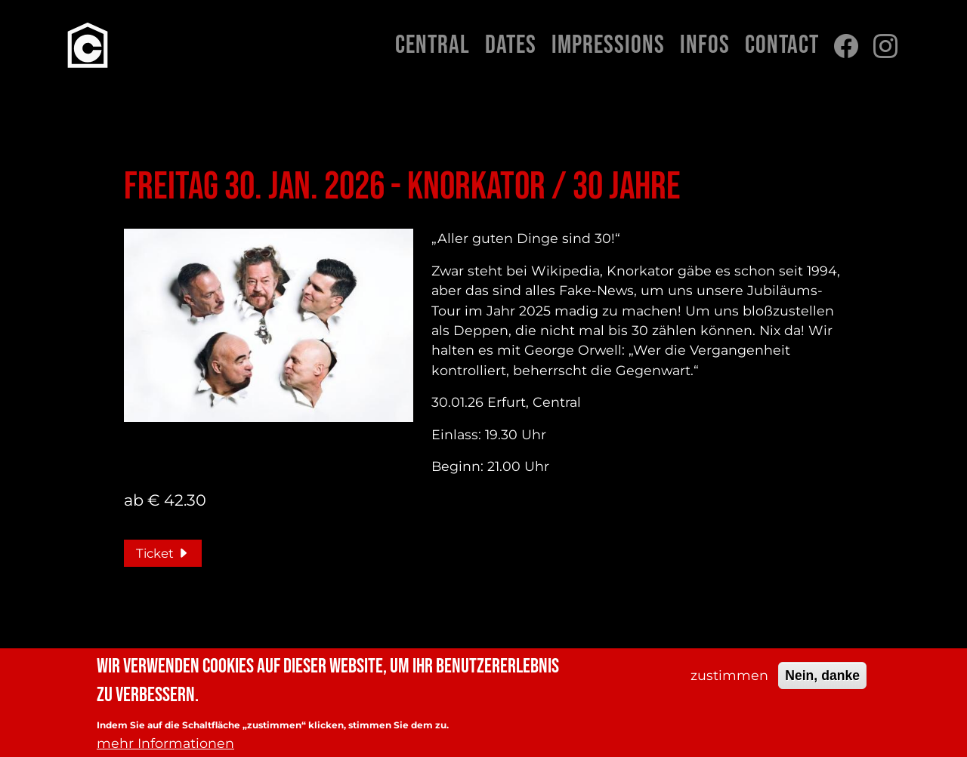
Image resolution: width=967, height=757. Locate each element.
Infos (705, 45)
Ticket (163, 553)
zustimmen (729, 680)
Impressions (608, 45)
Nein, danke (822, 680)
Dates (510, 45)
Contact (782, 45)
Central (432, 45)
